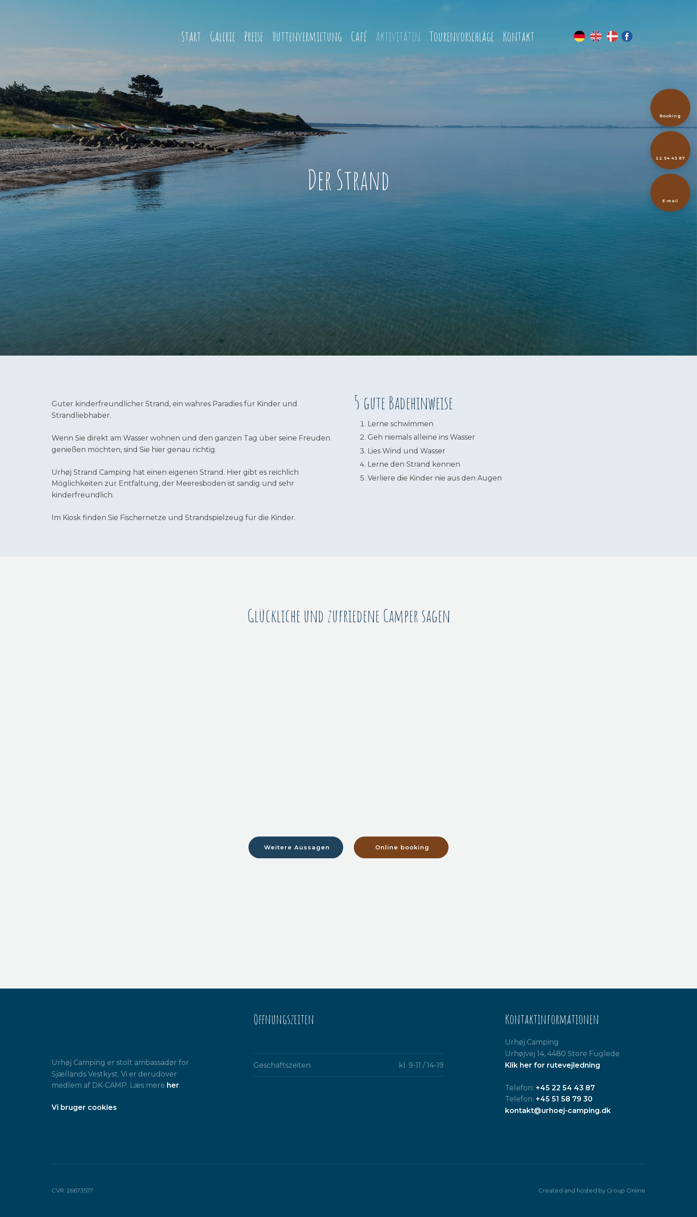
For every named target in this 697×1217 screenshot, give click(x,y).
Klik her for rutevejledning (552, 1065)
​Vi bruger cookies (84, 1107)
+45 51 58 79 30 (564, 1099)
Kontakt (518, 36)
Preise (253, 36)
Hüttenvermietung (307, 36)
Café (359, 36)
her (173, 1085)
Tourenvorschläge (461, 36)
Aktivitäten (398, 36)
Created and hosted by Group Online (591, 1190)
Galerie (222, 36)
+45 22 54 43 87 (565, 1088)
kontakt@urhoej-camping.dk (558, 1110)
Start (191, 36)
